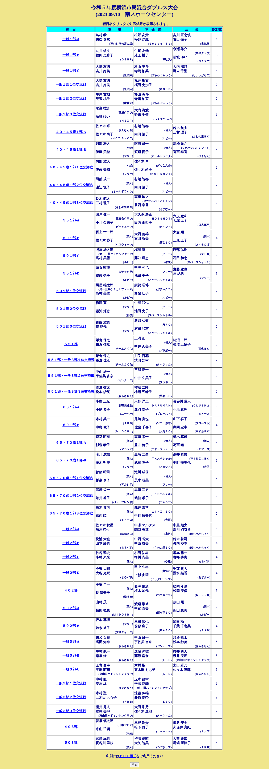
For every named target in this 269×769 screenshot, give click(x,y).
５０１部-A (70, 220)
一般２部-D (70, 572)
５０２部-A (70, 608)
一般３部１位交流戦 (71, 683)
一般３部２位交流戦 (71, 697)
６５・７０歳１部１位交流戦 (71, 478)
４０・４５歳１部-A (71, 132)
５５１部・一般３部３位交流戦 (70, 391)
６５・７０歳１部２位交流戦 (71, 495)
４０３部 (71, 727)
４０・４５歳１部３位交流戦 (71, 202)
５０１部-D (70, 273)
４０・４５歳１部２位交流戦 (71, 185)
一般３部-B (70, 655)
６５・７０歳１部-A (71, 442)
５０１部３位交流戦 (71, 326)
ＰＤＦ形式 (127, 756)
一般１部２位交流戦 (71, 98)
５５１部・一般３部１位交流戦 (70, 360)
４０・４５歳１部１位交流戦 (71, 167)
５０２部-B (70, 626)
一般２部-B (70, 543)
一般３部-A (70, 641)
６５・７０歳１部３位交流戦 (71, 513)
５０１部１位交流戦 (71, 291)
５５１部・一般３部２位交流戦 (70, 375)
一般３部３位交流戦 (71, 711)
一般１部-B (70, 55)
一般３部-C (70, 669)
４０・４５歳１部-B (71, 149)
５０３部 (71, 742)
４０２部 (71, 590)
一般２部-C (70, 557)
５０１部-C (70, 255)
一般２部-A (70, 529)
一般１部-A (70, 39)
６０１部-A (70, 407)
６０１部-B (70, 425)
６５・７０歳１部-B (71, 460)
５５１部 (71, 344)
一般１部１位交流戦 (71, 84)
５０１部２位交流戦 (71, 309)
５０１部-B (70, 238)
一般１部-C (70, 70)
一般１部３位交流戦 (71, 114)
